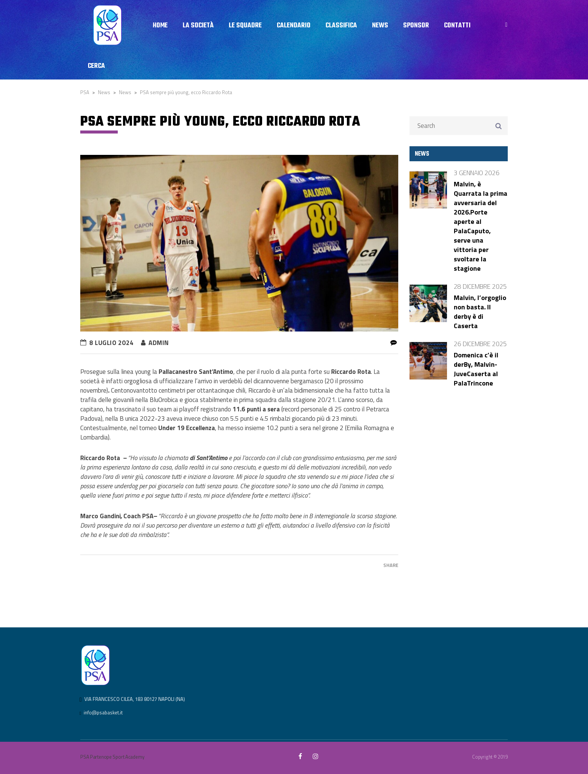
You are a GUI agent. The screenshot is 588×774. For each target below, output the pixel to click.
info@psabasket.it (103, 712)
